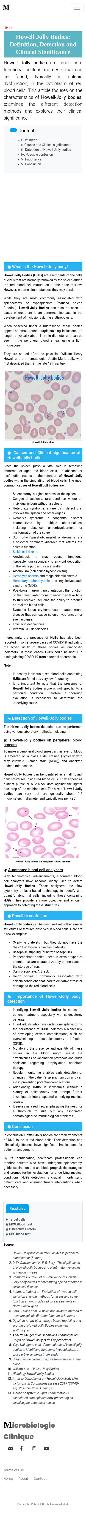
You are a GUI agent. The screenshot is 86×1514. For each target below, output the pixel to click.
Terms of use (13, 1470)
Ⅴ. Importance (31, 159)
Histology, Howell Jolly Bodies (33, 1374)
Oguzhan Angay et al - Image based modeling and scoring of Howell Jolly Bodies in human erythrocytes (47, 1325)
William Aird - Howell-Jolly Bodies (36, 1369)
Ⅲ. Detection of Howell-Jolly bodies (46, 150)
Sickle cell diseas (25, 552)
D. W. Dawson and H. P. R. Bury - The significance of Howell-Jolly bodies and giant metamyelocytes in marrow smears (46, 1267)
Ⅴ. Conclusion (31, 164)
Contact (40, 1478)
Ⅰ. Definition (29, 140)
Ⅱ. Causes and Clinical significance (45, 145)
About (23, 1478)
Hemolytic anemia (26, 576)
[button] (9, 1447)
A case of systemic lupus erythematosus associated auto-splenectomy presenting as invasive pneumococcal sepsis (43, 1398)
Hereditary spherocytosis (31, 581)
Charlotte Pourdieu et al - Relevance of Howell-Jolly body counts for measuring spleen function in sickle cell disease (48, 1282)
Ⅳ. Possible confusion (37, 154)
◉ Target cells (15, 1219)
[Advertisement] (43, 217)
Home (8, 1478)
